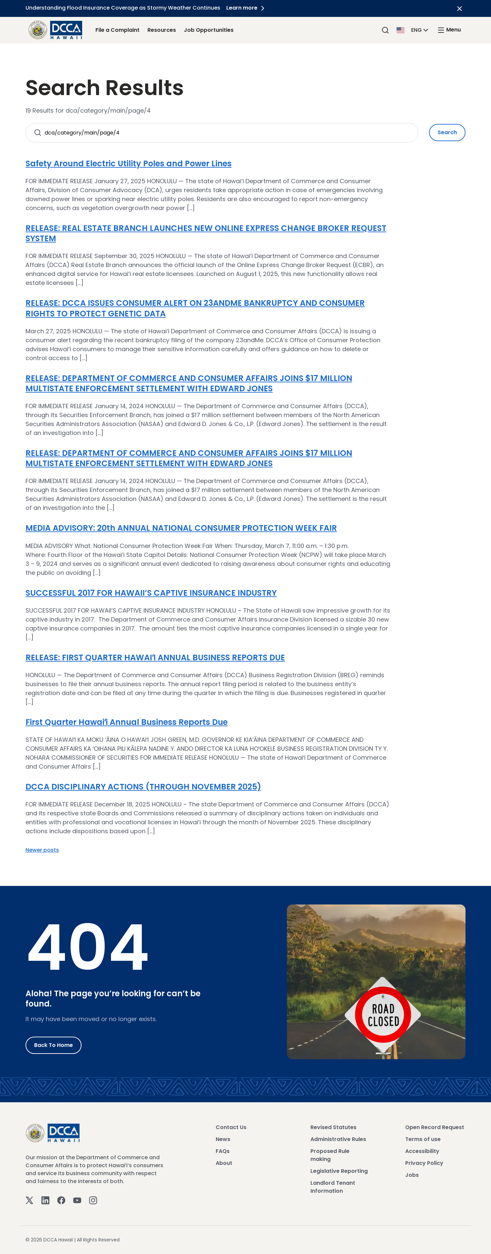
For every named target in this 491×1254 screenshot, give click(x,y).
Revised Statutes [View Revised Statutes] (333, 1127)
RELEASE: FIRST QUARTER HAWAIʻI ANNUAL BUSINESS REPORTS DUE (155, 657)
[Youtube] (77, 1200)
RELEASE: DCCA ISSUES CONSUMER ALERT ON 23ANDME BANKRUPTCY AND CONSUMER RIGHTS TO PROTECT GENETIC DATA (195, 308)
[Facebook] (61, 1200)
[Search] (385, 30)
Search (447, 132)
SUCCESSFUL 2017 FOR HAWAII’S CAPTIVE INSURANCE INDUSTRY (151, 592)
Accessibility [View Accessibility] (422, 1151)
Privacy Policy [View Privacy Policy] (424, 1163)
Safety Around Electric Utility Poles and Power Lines (129, 163)
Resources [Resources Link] (161, 30)
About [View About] (224, 1163)
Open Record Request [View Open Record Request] (434, 1127)
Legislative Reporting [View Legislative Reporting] (339, 1171)
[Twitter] (29, 1200)
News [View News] (223, 1139)
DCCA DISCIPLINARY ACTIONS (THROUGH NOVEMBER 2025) (143, 786)
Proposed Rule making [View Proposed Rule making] (330, 1155)
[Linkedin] (45, 1200)
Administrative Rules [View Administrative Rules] (338, 1139)
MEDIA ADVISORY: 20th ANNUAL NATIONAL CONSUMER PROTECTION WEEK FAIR (181, 527)
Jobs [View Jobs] (412, 1175)
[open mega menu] (449, 30)
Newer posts (42, 850)
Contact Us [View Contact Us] (231, 1127)
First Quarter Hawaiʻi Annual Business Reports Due (127, 722)
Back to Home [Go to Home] (53, 1045)
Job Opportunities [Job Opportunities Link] (209, 30)
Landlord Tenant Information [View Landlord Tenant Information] (332, 1187)
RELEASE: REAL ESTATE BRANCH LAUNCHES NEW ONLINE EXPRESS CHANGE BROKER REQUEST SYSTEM (206, 233)
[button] (413, 29)
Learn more (247, 8)
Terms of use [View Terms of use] (423, 1139)
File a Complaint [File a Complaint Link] (117, 30)
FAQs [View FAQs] (223, 1151)
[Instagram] (93, 1200)
